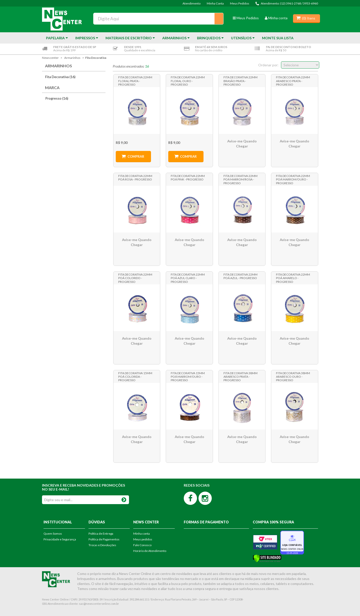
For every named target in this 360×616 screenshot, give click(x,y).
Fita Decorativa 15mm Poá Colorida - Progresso (135, 376)
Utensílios (241, 38)
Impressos (85, 38)
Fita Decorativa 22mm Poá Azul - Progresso (241, 276)
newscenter (50, 58)
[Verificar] (267, 558)
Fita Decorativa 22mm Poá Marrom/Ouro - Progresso (293, 179)
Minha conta (276, 18)
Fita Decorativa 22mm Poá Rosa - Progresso (135, 177)
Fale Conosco (142, 545)
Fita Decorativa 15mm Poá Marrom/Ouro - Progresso (188, 376)
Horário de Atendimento (149, 551)
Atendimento (191, 3)
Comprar (136, 156)
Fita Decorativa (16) (60, 77)
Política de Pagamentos (104, 539)
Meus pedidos (142, 539)
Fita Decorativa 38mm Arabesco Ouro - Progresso (293, 376)
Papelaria (55, 38)
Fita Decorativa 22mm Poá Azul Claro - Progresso (188, 278)
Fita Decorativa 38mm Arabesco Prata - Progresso (241, 376)
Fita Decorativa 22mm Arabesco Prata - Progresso (293, 80)
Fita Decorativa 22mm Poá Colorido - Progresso (135, 278)
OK (123, 499)
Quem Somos (53, 533)
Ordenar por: (268, 65)
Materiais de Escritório (129, 38)
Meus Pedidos (239, 3)
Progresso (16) (56, 98)
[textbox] (158, 19)
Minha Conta (215, 3)
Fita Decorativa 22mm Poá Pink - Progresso (188, 177)
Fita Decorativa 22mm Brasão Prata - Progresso (241, 80)
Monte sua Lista (278, 38)
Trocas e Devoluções (102, 545)
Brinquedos (208, 38)
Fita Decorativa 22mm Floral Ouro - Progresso (188, 80)
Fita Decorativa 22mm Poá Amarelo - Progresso (293, 278)
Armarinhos (174, 38)
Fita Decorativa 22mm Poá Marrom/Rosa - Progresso (241, 179)
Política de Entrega (100, 533)
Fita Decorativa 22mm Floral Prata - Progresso (135, 80)
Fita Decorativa (95, 58)
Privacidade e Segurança (60, 539)
